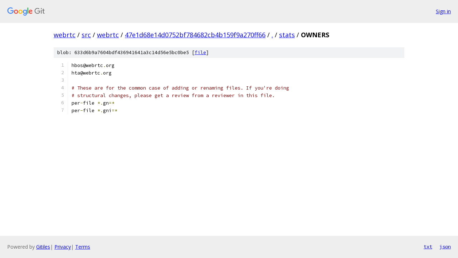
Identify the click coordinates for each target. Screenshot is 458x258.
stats (287, 34)
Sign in (443, 11)
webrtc (64, 34)
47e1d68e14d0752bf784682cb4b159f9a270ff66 (195, 34)
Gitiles (43, 246)
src (86, 34)
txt (428, 246)
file (200, 52)
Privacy (62, 246)
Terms (82, 246)
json (445, 246)
